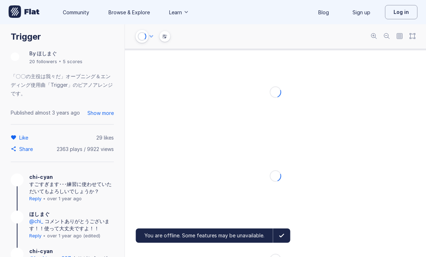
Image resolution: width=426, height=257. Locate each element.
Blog (323, 12)
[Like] (25, 137)
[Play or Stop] (142, 36)
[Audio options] (151, 36)
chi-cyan (41, 177)
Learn (179, 12)
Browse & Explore (129, 12)
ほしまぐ (47, 53)
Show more (100, 113)
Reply (35, 198)
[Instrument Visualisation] (164, 36)
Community (76, 12)
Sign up (361, 12)
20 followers (43, 61)
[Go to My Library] (24, 12)
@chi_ (36, 221)
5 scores (72, 61)
